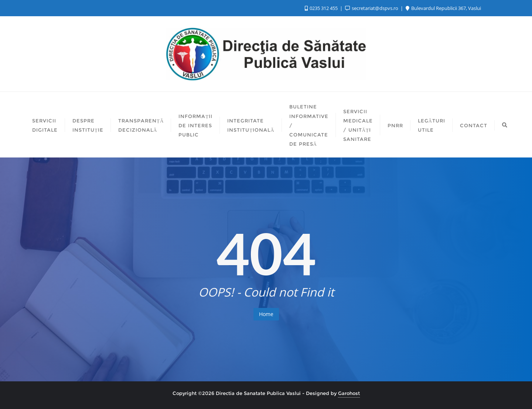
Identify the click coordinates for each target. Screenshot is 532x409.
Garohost (349, 393)
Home (266, 314)
